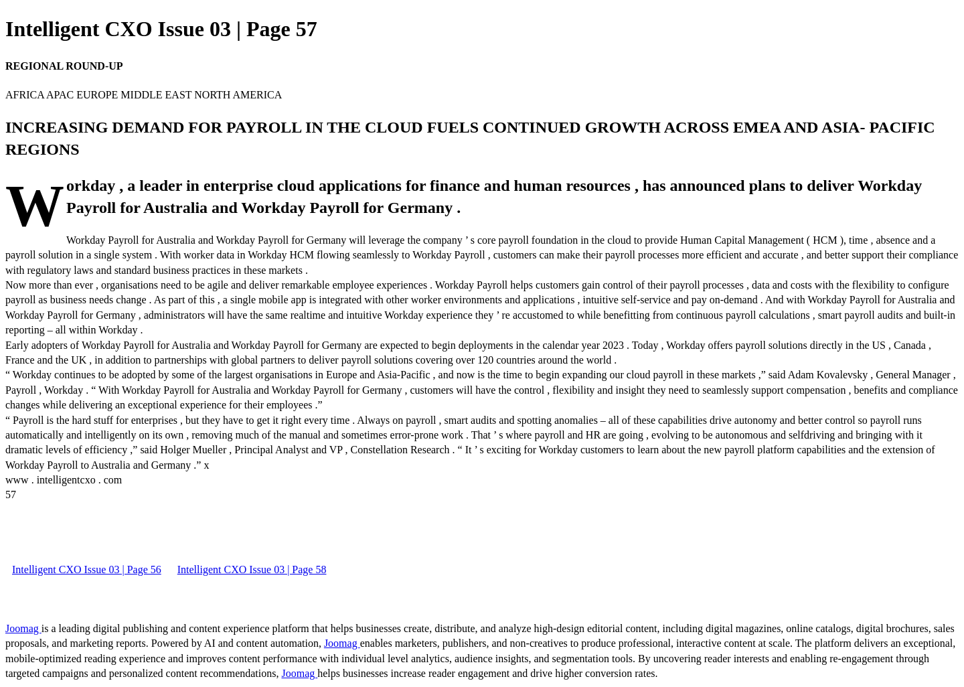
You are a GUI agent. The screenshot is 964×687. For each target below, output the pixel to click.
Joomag (23, 628)
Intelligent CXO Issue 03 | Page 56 (86, 569)
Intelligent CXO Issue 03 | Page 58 (252, 569)
